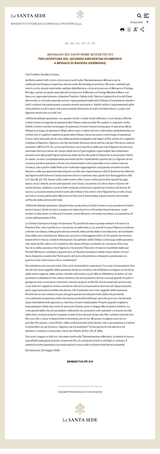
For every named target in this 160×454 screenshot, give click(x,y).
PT (93, 43)
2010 (79, 23)
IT (89, 43)
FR (83, 43)
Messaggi (40, 23)
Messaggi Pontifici (62, 23)
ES (78, 43)
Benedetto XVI (22, 23)
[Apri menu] (146, 15)
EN (72, 43)
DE (66, 43)
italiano (137, 23)
